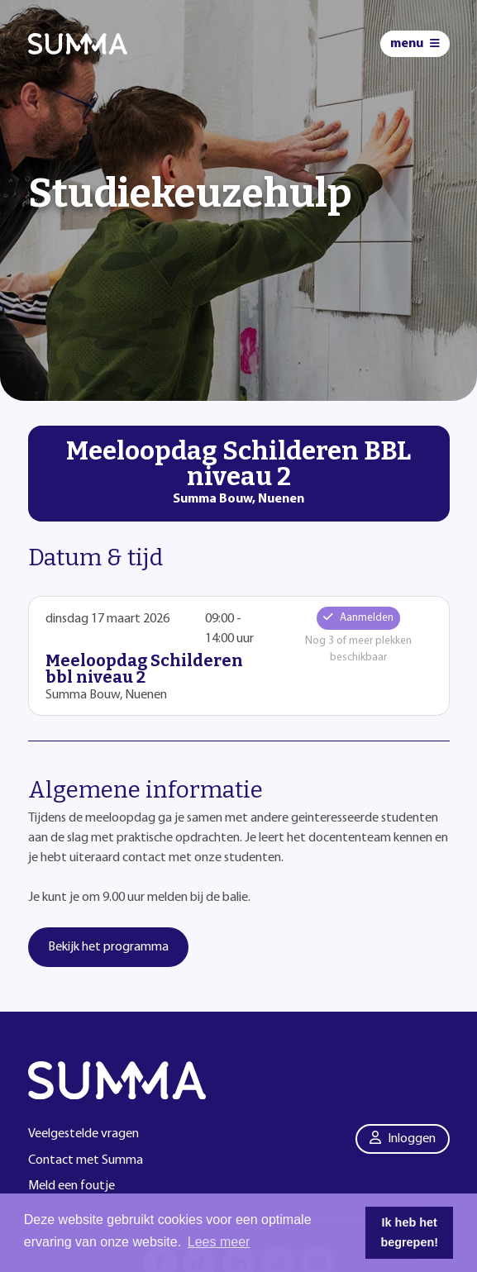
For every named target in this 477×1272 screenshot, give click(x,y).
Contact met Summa (85, 1160)
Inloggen (403, 1138)
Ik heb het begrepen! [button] (409, 1232)
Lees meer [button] (219, 1242)
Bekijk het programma (108, 947)
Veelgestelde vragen (83, 1134)
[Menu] (415, 44)
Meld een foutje (71, 1186)
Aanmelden (358, 617)
